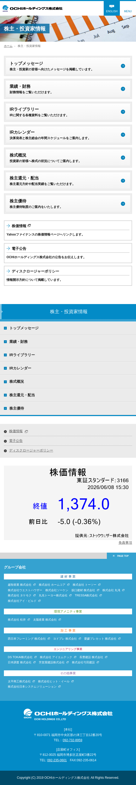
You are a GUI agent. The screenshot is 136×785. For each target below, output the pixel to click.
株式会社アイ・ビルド (22, 600)
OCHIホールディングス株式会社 (33, 8)
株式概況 (16, 381)
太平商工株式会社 (19, 681)
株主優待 (16, 408)
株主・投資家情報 (69, 311)
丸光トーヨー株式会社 (53, 595)
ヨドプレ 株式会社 (65, 638)
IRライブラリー (22, 355)
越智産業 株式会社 (20, 584)
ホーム (8, 45)
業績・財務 (18, 341)
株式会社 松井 (17, 619)
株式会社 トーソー (84, 584)
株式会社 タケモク (20, 595)
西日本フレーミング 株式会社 (27, 638)
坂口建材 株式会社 (83, 590)
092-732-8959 (72, 740)
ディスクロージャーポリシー (31, 450)
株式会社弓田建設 (83, 662)
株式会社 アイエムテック (56, 657)
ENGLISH (112, 11)
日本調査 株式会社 (20, 662)
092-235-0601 (57, 760)
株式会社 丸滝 (111, 590)
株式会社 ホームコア (52, 584)
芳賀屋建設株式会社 (52, 662)
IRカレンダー (20, 368)
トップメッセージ (24, 328)
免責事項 (125, 543)
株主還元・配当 (22, 395)
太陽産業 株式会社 (45, 619)
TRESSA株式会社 (86, 595)
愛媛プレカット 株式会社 (100, 638)
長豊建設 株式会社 (91, 657)
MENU (128, 11)
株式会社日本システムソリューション (32, 686)
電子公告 (16, 441)
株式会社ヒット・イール (54, 681)
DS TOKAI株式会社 (20, 657)
